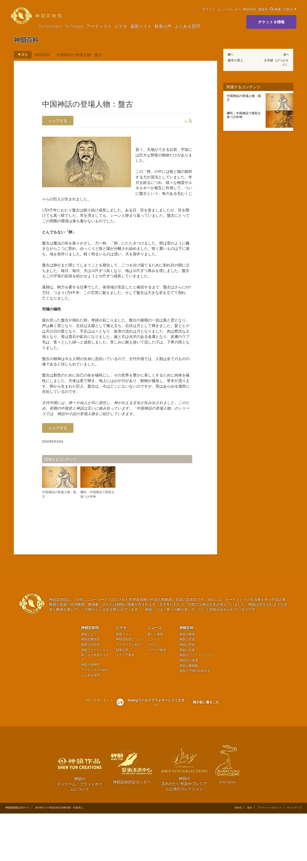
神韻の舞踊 (187, 681)
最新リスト (140, 26)
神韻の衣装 (187, 697)
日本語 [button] (289, 9)
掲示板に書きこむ (206, 749)
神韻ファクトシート (95, 697)
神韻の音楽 (187, 686)
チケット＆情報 (271, 21)
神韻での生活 (90, 691)
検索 (275, 9)
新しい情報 (155, 681)
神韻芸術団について (130, 686)
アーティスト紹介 (128, 691)
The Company (74, 26)
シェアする (57, 120)
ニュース (154, 674)
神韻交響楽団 (90, 686)
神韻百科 (249, 9)
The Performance (50, 26)
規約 (249, 855)
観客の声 (163, 26)
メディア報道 (125, 702)
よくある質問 (187, 26)
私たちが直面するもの (95, 704)
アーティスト (99, 26)
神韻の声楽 (187, 691)
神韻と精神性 (90, 711)
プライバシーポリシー (269, 855)
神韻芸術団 (90, 674)
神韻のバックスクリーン (196, 702)
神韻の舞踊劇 (188, 712)
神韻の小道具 (188, 707)
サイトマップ (294, 855)
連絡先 (263, 9)
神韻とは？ (89, 681)
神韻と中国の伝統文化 (194, 718)
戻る (21, 54)
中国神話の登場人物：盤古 (79, 54)
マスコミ (208, 9)
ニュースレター (229, 9)
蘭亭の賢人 (235, 60)
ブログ (152, 691)
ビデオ (121, 26)
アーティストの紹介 (95, 717)
